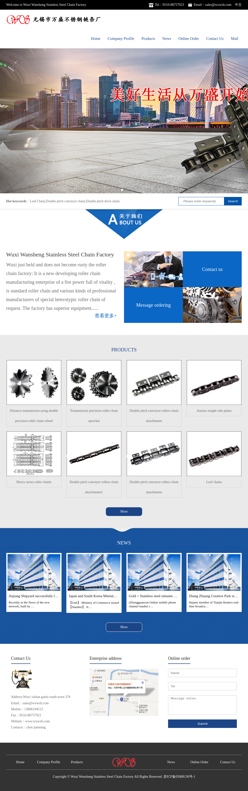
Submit (202, 724)
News (166, 38)
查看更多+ (106, 315)
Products (148, 38)
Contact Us (215, 38)
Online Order (188, 38)
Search (233, 201)
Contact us (212, 269)
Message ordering (153, 305)
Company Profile (121, 38)
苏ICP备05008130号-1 (179, 776)
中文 (238, 5)
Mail (234, 38)
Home (95, 38)
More (124, 511)
